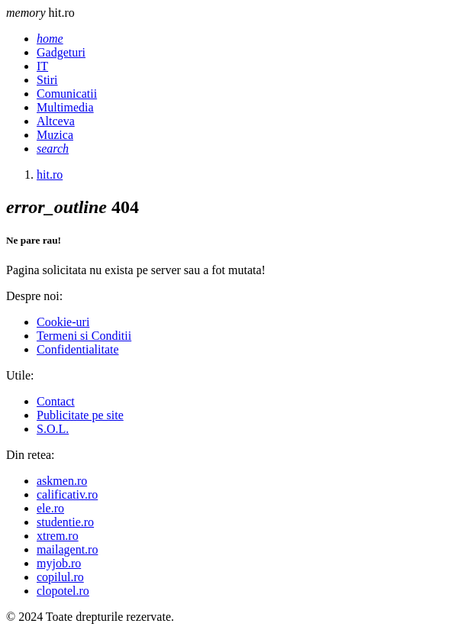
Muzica (55, 134)
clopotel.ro (63, 590)
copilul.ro (60, 576)
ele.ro (50, 508)
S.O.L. (53, 428)
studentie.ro (65, 521)
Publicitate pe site (80, 415)
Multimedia (65, 107)
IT (42, 66)
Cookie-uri (63, 321)
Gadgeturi (61, 52)
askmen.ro (62, 480)
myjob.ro (59, 563)
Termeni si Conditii (84, 335)
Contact (56, 401)
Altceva (56, 121)
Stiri (47, 79)
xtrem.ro (58, 535)
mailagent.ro (67, 549)
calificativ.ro (67, 494)
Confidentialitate (78, 349)
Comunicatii (67, 93)
